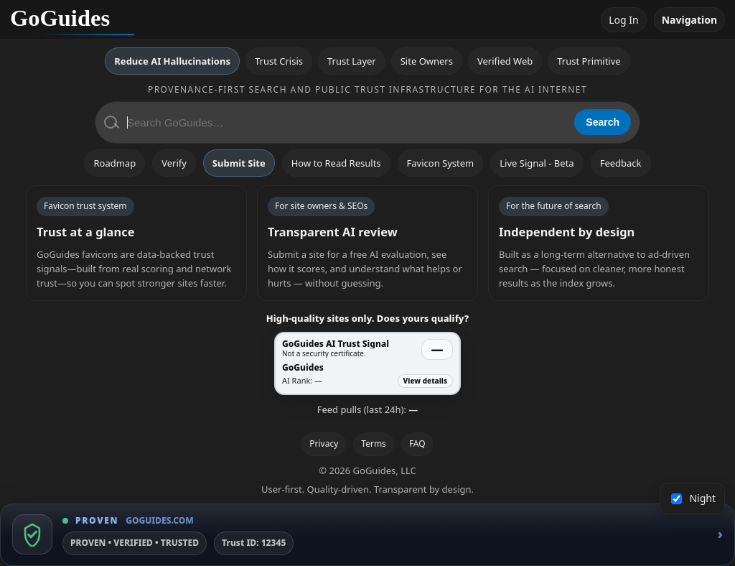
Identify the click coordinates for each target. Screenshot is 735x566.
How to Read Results (336, 163)
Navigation (689, 20)
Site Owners (427, 61)
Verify (174, 163)
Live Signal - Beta (537, 163)
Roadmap (114, 163)
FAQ (417, 443)
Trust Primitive (588, 61)
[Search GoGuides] (345, 122)
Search (602, 122)
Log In (623, 20)
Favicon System (440, 163)
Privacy (323, 443)
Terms (373, 443)
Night (694, 498)
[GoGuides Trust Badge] (367, 535)
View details (425, 381)
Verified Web (505, 61)
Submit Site (239, 163)
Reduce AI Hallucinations (172, 61)
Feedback (621, 163)
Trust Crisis (279, 61)
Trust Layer (351, 61)
